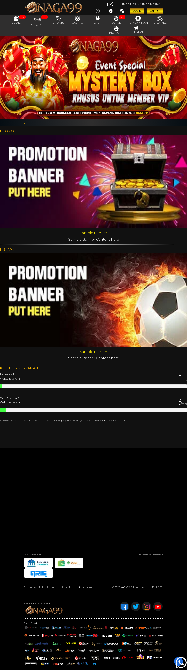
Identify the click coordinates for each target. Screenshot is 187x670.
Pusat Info (67, 587)
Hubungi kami (84, 587)
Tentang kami (32, 587)
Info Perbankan (51, 587)
